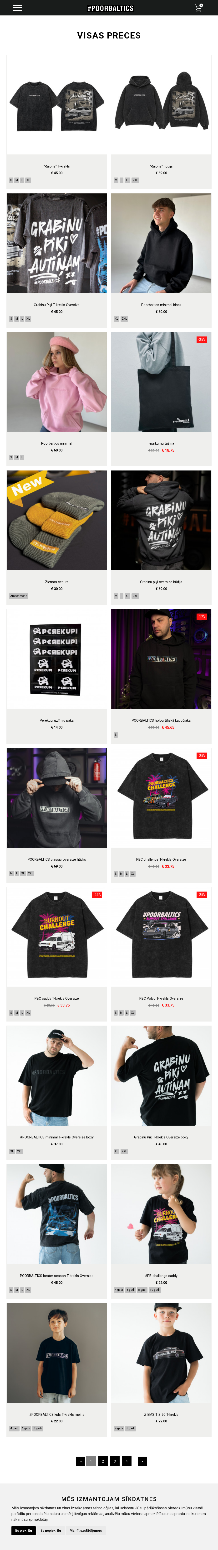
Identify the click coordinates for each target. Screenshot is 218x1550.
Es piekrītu (23, 1530)
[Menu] (17, 8)
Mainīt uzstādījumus (86, 1530)
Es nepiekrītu (51, 1530)
